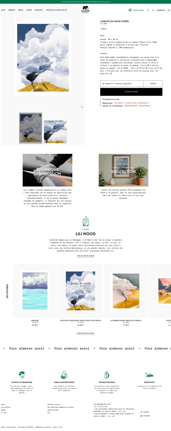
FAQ (49, 412)
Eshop (3, 404)
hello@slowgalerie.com (102, 404)
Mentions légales (54, 404)
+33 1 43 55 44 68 (100, 406)
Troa (60, 427)
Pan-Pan (48, 427)
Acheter (153, 84)
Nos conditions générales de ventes (61, 407)
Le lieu (3, 412)
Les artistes (5, 407)
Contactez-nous (53, 410)
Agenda (3, 410)
